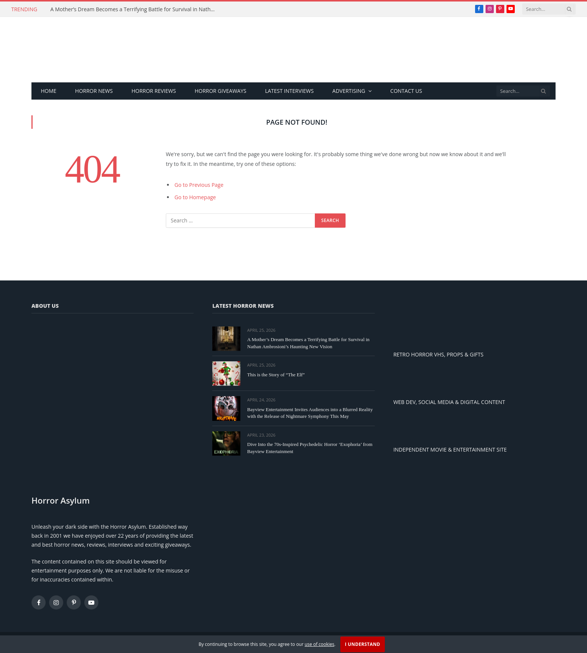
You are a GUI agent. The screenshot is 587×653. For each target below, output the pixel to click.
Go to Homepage (195, 197)
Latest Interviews (289, 90)
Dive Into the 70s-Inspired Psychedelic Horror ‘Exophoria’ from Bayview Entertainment (309, 447)
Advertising (348, 90)
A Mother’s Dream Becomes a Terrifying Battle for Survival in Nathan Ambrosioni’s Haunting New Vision (134, 9)
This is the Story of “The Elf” (276, 374)
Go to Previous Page (198, 184)
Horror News (94, 90)
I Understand (362, 644)
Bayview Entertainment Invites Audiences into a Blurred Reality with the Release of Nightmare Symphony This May (309, 413)
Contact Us (406, 90)
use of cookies (319, 644)
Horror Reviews (153, 90)
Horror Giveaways (220, 90)
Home (49, 90)
